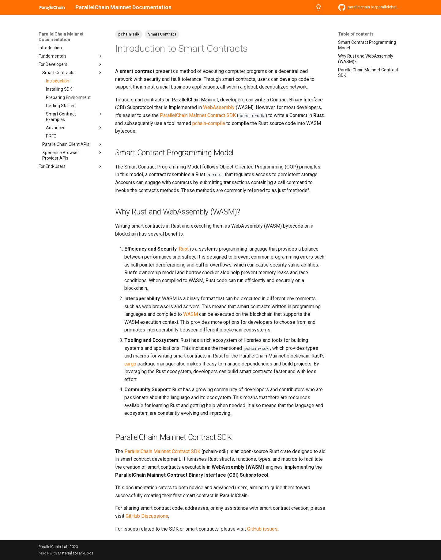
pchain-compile (208, 123)
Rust (184, 249)
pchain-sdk (128, 34)
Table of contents (356, 34)
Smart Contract (162, 34)
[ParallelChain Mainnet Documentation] (52, 7)
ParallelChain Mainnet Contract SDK (198, 115)
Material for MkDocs (75, 553)
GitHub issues (262, 529)
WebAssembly (219, 107)
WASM (190, 314)
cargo (130, 364)
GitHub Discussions (147, 516)
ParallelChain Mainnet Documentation (61, 37)
